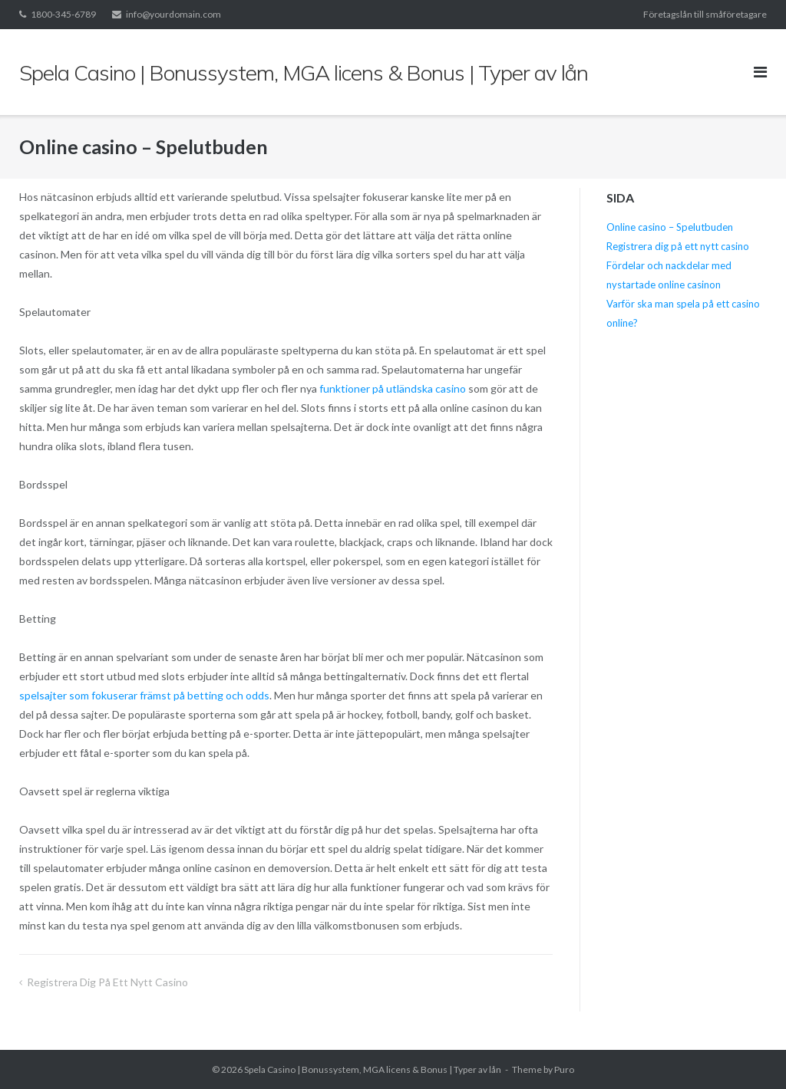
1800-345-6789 (63, 14)
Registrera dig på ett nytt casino (108, 982)
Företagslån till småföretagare (705, 14)
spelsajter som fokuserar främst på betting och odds (144, 695)
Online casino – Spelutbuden (669, 227)
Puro (564, 1069)
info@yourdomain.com (173, 14)
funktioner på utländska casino (392, 388)
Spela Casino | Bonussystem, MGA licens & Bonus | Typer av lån (372, 1069)
